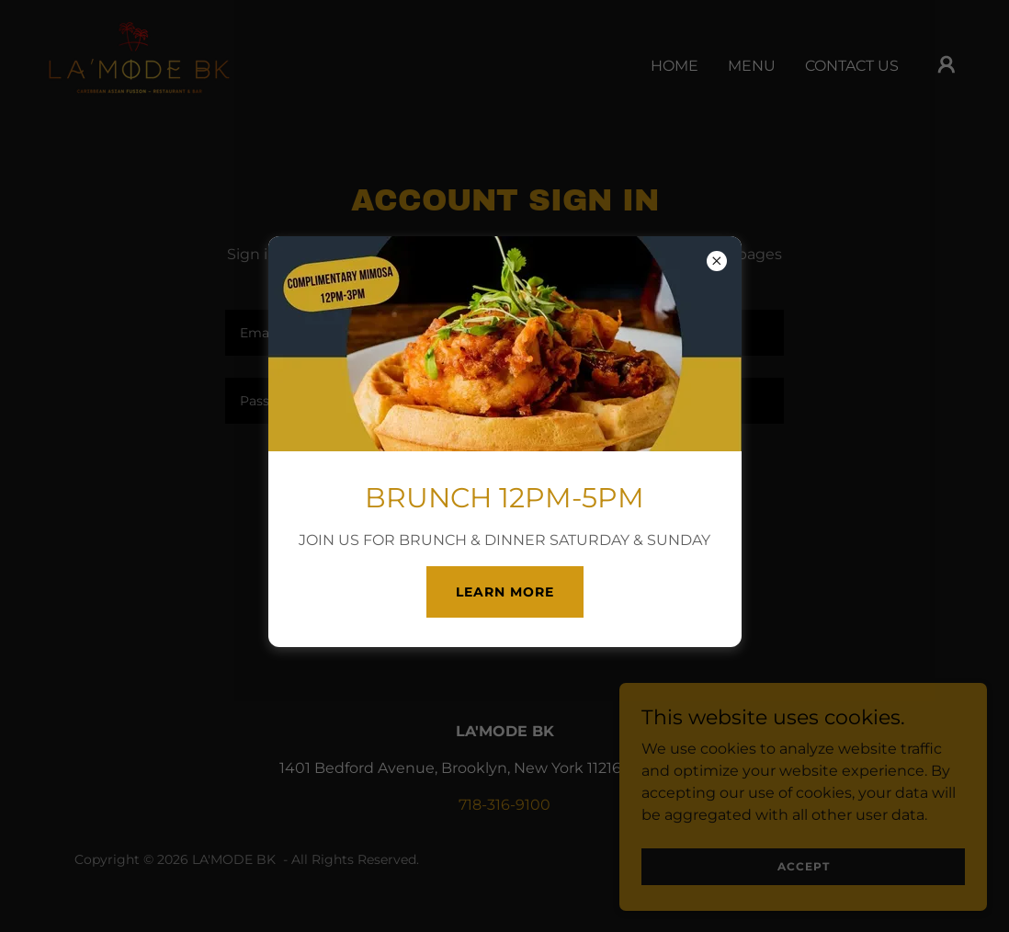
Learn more (505, 592)
